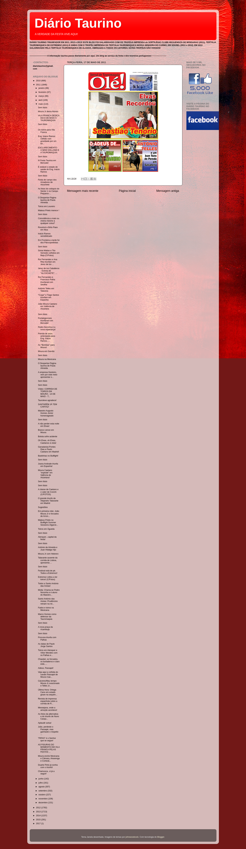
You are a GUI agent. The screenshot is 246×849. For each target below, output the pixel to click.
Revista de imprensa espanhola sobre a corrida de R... (47, 701)
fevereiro (42, 92)
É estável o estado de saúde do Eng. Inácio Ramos (49, 169)
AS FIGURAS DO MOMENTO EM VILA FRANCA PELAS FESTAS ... (49, 748)
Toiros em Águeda (46, 529)
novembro (43, 799)
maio (41, 104)
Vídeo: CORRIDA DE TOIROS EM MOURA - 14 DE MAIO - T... (47, 392)
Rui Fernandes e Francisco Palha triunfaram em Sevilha (46, 281)
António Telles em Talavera (46, 289)
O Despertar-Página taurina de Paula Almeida (47, 200)
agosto (41, 787)
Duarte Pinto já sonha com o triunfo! (48, 766)
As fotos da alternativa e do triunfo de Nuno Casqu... (48, 716)
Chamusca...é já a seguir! (46, 772)
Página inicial (127, 190)
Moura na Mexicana (47, 359)
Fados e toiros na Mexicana (46, 609)
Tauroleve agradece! (47, 400)
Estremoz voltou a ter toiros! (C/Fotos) (47, 578)
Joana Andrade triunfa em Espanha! (48, 465)
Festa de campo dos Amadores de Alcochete (47, 182)
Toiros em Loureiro (46, 206)
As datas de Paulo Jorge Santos (46, 645)
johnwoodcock (132, 837)
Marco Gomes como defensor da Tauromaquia (47, 616)
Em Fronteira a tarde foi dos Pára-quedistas (48, 241)
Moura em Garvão (46, 351)
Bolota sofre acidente (47, 436)
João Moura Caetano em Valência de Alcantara (47, 306)
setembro (43, 791)
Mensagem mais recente (82, 190)
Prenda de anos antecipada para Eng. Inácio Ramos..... (46, 337)
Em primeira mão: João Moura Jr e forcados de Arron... (48, 513)
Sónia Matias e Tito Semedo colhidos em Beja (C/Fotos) (49, 253)
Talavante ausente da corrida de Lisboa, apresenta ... (47, 560)
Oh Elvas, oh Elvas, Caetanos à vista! (47, 441)
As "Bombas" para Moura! (46, 346)
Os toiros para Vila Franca (46, 131)
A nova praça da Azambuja (45, 628)
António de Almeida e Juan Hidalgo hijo (47, 548)
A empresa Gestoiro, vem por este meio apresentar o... (47, 374)
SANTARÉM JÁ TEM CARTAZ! (47, 405)
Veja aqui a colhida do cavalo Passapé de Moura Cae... (48, 674)
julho (40, 783)
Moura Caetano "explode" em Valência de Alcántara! (45, 474)
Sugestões (43, 507)
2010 (38, 81)
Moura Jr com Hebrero (48, 554)
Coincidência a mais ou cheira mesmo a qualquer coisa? (48, 220)
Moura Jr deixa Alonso (48, 111)
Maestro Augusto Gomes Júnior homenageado (46, 413)
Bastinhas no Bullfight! (48, 456)
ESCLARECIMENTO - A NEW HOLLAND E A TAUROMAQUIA (48, 150)
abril (40, 100)
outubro (42, 795)
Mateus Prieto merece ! (48, 210)
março (41, 96)
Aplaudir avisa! (44, 723)
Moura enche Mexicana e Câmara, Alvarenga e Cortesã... (49, 758)
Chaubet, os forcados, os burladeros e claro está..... (49, 661)
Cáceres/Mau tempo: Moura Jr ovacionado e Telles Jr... (49, 683)
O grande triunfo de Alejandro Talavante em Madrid (48, 500)
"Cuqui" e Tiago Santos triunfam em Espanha (48, 297)
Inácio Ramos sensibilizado (45, 235)
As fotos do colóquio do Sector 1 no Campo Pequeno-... (48, 191)
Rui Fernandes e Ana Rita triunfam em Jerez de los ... (47, 261)
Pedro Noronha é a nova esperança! (47, 328)
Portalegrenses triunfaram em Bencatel (45, 320)
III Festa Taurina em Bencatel (47, 161)
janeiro (41, 88)
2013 (38, 812)
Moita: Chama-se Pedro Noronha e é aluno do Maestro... (49, 592)
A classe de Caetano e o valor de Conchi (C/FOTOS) (48, 491)
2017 (38, 823)
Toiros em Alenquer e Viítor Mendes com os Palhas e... (47, 652)
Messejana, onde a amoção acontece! (47, 709)
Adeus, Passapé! (45, 668)
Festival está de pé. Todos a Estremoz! (47, 572)
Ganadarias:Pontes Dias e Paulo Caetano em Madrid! (48, 449)
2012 (38, 807)
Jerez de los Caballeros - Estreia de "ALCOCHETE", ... (48, 270)
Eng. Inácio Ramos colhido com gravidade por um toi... (47, 140)
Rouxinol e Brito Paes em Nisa (48, 228)
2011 (38, 85)
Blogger (160, 837)
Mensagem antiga (167, 190)
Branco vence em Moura (46, 431)
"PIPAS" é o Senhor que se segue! (47, 739)
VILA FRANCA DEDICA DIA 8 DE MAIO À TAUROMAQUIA (48, 118)
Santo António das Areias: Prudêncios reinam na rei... (48, 601)
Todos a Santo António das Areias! (48, 584)
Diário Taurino (78, 23)
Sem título (42, 107)
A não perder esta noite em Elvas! (48, 425)
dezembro (43, 802)
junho (41, 779)
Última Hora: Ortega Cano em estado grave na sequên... (47, 692)
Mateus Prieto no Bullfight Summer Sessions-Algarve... (48, 522)
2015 (38, 819)
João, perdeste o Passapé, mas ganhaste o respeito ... (48, 730)
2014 (38, 815)
